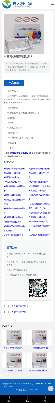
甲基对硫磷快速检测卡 (20, 153)
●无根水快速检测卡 (12, 222)
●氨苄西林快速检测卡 (38, 182)
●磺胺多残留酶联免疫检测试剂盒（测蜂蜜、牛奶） (39, 173)
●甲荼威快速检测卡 (12, 182)
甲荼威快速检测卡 (20, 306)
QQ (46, 399)
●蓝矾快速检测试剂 (12, 195)
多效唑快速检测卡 (20, 312)
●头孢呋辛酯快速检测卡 (39, 235)
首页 (9, 399)
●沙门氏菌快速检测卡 (13, 235)
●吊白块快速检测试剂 (38, 221)
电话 (27, 399)
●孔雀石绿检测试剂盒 (13, 217)
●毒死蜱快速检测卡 (12, 177)
